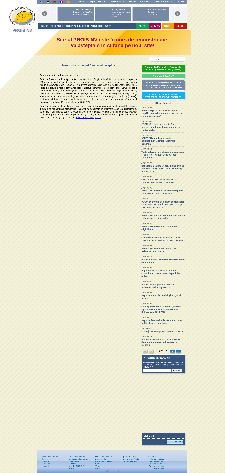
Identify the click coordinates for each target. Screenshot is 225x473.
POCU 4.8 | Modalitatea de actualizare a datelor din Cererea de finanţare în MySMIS (161, 342)
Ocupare (152, 457)
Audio (97, 468)
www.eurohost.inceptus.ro (88, 117)
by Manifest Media (112, 471)
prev (44, 12)
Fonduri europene (156, 466)
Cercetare (46, 464)
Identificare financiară (73, 25)
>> (179, 351)
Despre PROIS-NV (50, 457)
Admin (72, 468)
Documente (86, 25)
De (48, 2)
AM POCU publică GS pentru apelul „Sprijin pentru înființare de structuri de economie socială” (161, 113)
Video (97, 466)
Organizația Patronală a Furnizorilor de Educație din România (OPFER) (163, 68)
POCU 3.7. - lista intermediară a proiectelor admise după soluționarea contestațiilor (160, 127)
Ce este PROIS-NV (77, 457)
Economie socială (156, 468)
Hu (54, 2)
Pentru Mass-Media (131, 459)
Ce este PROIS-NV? (58, 25)
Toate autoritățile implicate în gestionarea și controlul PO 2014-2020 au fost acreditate (162, 155)
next (177, 12)
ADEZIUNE (180, 25)
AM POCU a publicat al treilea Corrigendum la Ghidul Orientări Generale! (158, 141)
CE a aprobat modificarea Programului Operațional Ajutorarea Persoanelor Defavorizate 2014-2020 (161, 309)
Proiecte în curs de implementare (103, 458)
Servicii (45, 461)
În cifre (45, 459)
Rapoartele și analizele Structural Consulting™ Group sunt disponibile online (160, 273)
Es (68, 2)
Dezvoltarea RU (155, 461)
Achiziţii (45, 466)
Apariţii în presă (129, 457)
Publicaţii (94, 25)
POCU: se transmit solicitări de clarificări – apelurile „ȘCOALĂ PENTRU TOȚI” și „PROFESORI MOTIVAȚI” (162, 205)
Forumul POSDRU (130, 461)
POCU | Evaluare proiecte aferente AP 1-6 (162, 331)
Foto (97, 464)
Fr (61, 2)
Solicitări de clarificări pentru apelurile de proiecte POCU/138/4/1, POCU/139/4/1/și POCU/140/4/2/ (162, 169)
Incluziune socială (156, 459)
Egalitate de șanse (156, 464)
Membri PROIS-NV (104, 25)
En (41, 2)
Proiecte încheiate (103, 461)
